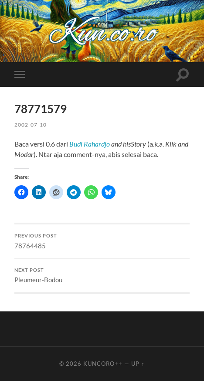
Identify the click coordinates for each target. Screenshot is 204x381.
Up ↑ (137, 363)
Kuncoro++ (102, 363)
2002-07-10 (30, 124)
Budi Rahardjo (89, 144)
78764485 (102, 241)
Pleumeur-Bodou (102, 275)
